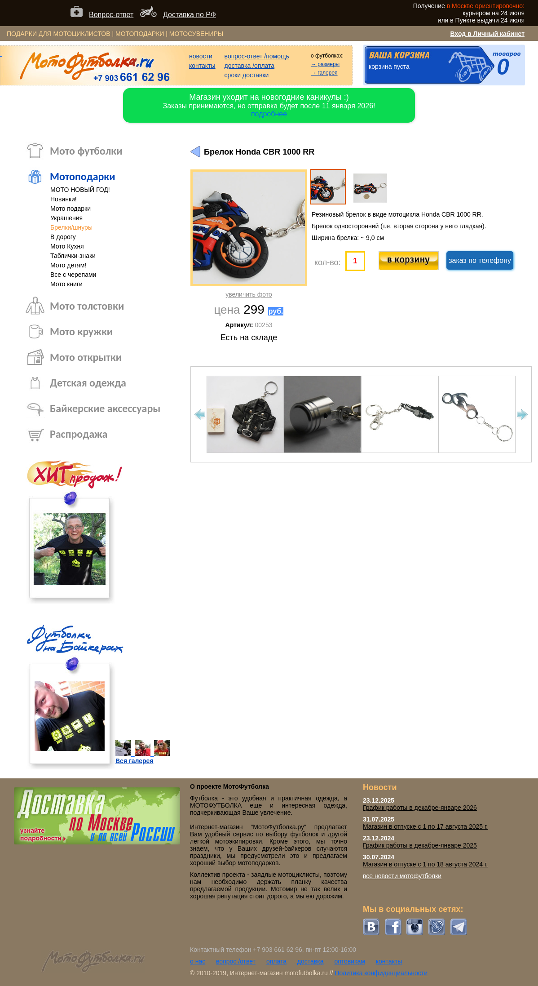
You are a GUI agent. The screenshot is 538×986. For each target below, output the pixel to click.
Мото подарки (70, 208)
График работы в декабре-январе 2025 (420, 845)
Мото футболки (86, 150)
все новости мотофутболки (402, 875)
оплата (276, 961)
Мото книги (66, 284)
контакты (202, 65)
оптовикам (349, 961)
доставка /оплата (250, 65)
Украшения (66, 218)
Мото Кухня (67, 246)
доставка (310, 961)
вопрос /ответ (236, 961)
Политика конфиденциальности (381, 973)
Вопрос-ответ (111, 14)
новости (200, 56)
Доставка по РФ (189, 14)
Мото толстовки (87, 305)
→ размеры (325, 64)
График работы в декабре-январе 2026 (420, 807)
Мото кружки (81, 331)
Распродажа (78, 433)
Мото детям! (68, 265)
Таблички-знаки (73, 255)
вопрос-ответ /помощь (257, 56)
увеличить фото (248, 294)
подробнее (269, 114)
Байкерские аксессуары (105, 408)
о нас (197, 961)
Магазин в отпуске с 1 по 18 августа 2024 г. (425, 864)
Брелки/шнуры (71, 227)
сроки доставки (247, 75)
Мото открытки (86, 357)
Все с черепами (73, 274)
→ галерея (324, 73)
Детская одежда (88, 382)
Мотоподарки (82, 176)
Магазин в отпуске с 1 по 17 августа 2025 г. (425, 826)
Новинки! (63, 199)
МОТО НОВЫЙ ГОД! (80, 189)
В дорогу (63, 236)
